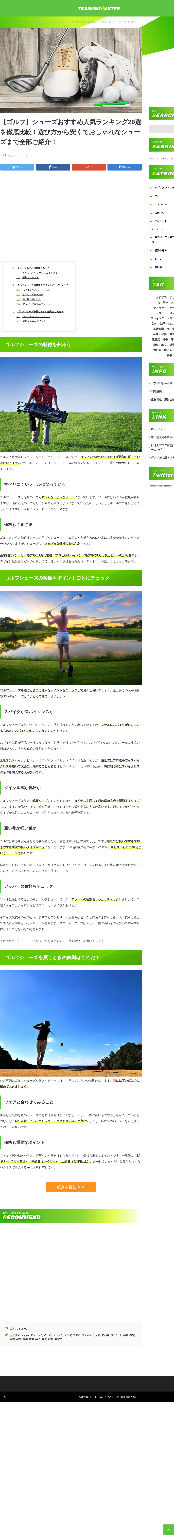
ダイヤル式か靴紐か (30, 294)
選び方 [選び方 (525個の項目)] (157, 350)
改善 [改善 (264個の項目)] (164, 334)
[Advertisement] (84, 218)
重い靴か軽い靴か (29, 299)
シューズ (22, 22)
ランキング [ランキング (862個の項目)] (157, 318)
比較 (12, 1339)
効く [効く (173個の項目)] (154, 323)
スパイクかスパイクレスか (33, 289)
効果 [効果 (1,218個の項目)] (162, 323)
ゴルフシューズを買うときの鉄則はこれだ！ (38, 311)
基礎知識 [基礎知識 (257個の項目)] (158, 329)
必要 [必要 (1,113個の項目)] (155, 334)
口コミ (114, 1335)
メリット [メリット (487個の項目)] (161, 313)
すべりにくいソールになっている (37, 272)
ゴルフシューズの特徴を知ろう (31, 267)
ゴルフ (14, 22)
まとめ (25, 1335)
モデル (76, 1335)
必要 (125, 1335)
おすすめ (15, 1335)
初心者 (105, 1335)
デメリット (36, 1335)
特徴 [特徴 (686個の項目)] (165, 339)
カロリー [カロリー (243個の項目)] (162, 302)
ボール (47, 1335)
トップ (3, 22)
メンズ (67, 1335)
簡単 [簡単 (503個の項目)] (155, 344)
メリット (57, 1335)
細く (37, 1339)
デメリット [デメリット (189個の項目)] (160, 307)
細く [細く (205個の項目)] (164, 344)
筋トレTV (156, 429)
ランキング (87, 1335)
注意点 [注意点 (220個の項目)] (156, 339)
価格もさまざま (28, 277)
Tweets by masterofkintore (160, 486)
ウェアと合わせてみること (33, 316)
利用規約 (156, 391)
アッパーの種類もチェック (33, 304)
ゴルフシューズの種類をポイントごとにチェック (40, 285)
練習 (44, 1339)
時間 (131, 1335)
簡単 (31, 1339)
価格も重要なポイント (31, 321)
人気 (97, 1335)
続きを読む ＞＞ (71, 1187)
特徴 (18, 1339)
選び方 (58, 1339)
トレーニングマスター (104, 1396)
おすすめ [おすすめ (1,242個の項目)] (161, 297)
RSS (4, 1397)
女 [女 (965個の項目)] (168, 329)
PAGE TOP (168, 1529)
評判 (50, 1339)
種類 (25, 1339)
